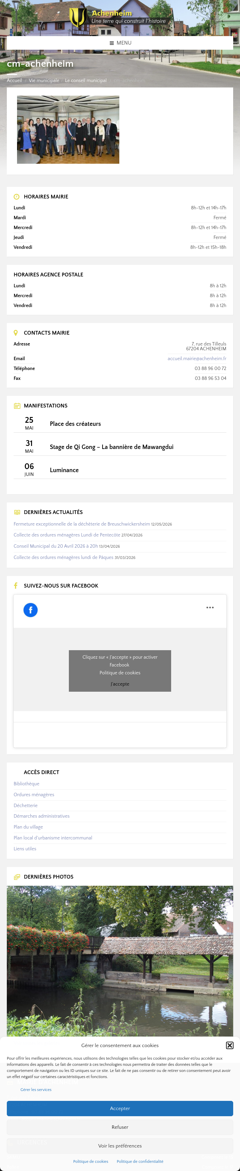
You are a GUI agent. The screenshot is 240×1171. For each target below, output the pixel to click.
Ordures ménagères (34, 795)
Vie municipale (44, 80)
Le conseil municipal (86, 80)
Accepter (120, 1108)
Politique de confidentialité (140, 1161)
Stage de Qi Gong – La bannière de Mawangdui (112, 447)
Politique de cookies (90, 1161)
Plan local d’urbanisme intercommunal (53, 838)
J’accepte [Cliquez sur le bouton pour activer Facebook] (120, 684)
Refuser (120, 1127)
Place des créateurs (75, 424)
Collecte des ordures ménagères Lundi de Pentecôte (67, 535)
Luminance (64, 470)
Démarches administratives (42, 816)
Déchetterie (26, 805)
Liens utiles (25, 849)
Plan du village (28, 827)
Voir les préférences (120, 1146)
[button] (229, 1045)
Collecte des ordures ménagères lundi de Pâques (64, 557)
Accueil (14, 80)
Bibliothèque (26, 784)
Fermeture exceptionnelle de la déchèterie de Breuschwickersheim (82, 524)
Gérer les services (35, 1090)
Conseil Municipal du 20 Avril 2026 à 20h (56, 546)
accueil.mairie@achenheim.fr (197, 359)
